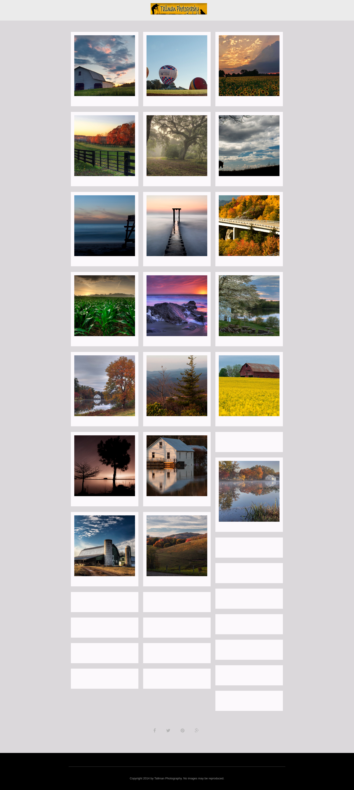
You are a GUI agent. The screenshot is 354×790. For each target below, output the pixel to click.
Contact (224, 7)
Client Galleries (280, 7)
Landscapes (91, 7)
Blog (140, 7)
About (69, 7)
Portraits (117, 7)
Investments (248, 7)
